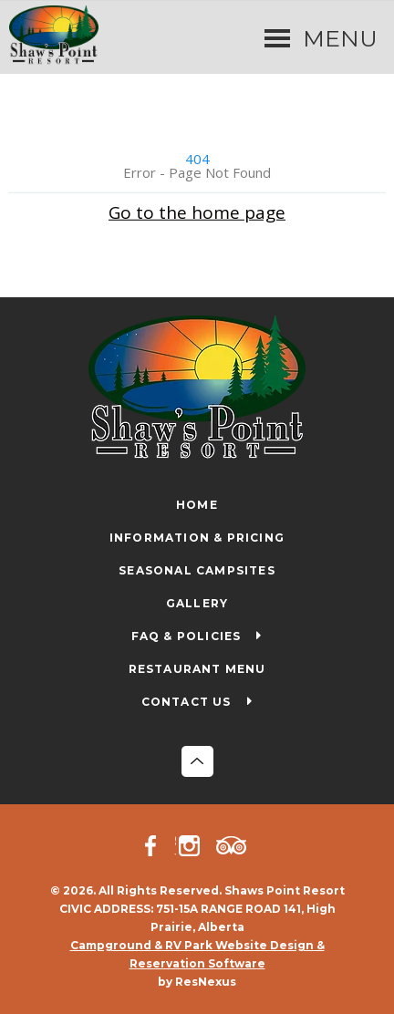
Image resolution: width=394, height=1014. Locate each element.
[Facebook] (158, 845)
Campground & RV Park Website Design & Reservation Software (197, 954)
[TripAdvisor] (234, 845)
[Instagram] (196, 845)
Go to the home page (197, 211)
